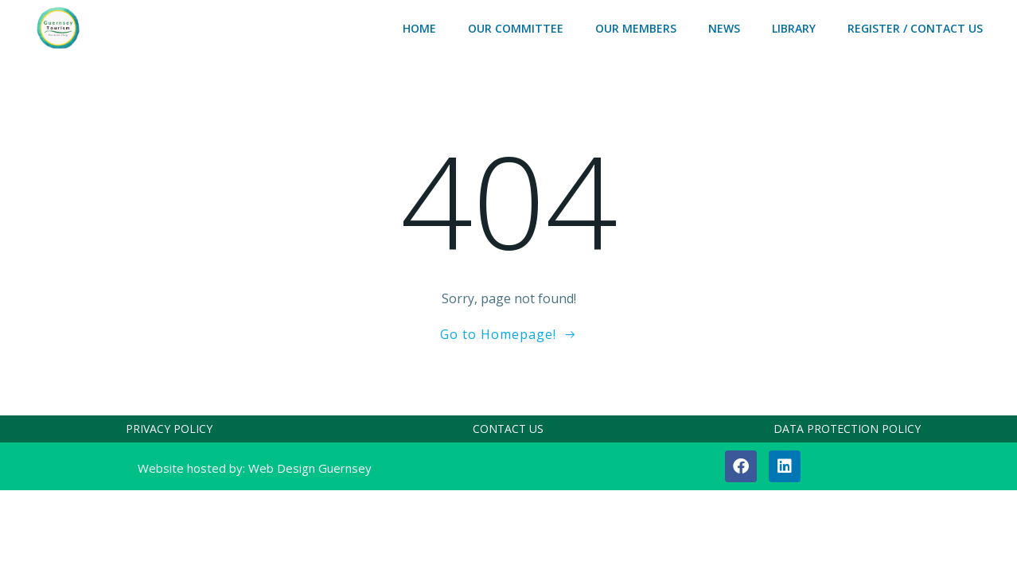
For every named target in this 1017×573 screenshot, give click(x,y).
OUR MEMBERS (635, 28)
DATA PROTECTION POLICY (847, 428)
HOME (419, 28)
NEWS (724, 28)
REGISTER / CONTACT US (915, 28)
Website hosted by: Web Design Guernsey (255, 468)
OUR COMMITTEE (515, 28)
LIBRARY (794, 28)
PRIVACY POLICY (169, 428)
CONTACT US (508, 428)
